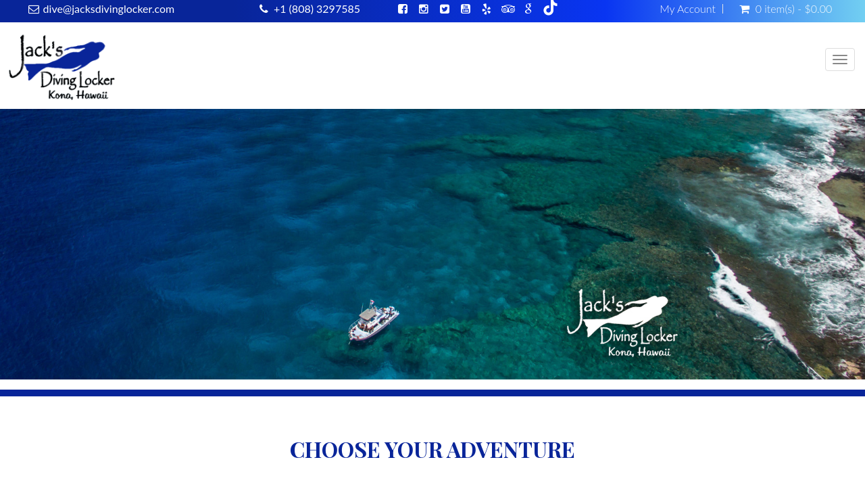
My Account (688, 9)
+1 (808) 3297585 (317, 8)
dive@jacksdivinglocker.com (109, 8)
